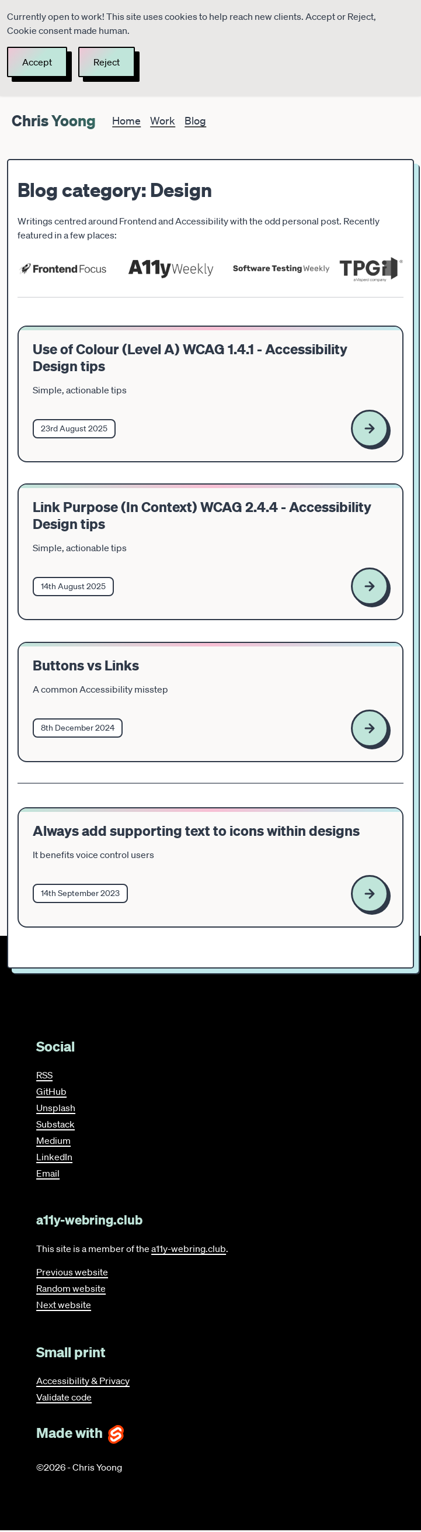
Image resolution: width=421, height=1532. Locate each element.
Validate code (64, 1397)
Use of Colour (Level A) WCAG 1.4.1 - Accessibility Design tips (190, 358)
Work (162, 120)
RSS (44, 1075)
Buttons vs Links (86, 665)
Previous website (72, 1272)
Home (126, 120)
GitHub (51, 1091)
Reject (106, 62)
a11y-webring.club (188, 1248)
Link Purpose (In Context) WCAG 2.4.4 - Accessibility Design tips (202, 515)
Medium (53, 1140)
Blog (195, 120)
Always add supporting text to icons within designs (196, 832)
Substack (55, 1124)
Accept (37, 62)
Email (48, 1173)
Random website (71, 1288)
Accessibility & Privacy (83, 1380)
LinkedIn (54, 1157)
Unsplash (55, 1107)
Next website (63, 1304)
